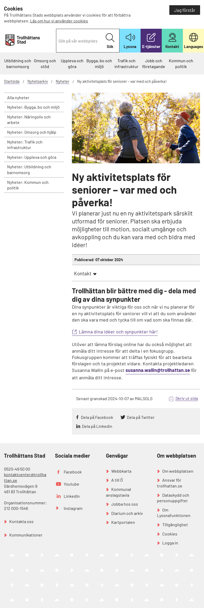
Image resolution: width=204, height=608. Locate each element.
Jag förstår (184, 10)
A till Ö (117, 479)
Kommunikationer (26, 534)
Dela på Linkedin (97, 426)
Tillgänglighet (175, 524)
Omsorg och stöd (45, 63)
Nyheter (62, 81)
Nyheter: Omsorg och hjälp (31, 132)
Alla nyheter (18, 97)
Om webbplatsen (177, 470)
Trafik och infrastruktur (126, 63)
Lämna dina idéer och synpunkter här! (118, 331)
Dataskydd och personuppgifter (173, 497)
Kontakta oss (21, 521)
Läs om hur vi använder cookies (59, 20)
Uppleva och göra (72, 63)
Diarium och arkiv (127, 513)
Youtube (71, 483)
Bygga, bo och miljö (99, 63)
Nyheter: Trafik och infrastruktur (25, 144)
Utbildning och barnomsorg (17, 63)
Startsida (12, 81)
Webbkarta (121, 470)
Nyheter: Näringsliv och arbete (29, 119)
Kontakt (82, 273)
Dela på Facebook (97, 417)
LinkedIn (72, 496)
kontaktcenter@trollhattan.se (25, 477)
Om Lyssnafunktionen (174, 512)
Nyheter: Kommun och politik (28, 185)
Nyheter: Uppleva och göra (31, 157)
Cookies (169, 533)
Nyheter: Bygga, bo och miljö (33, 106)
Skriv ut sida (186, 398)
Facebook (73, 471)
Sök (110, 41)
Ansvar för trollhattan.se (169, 482)
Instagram (73, 508)
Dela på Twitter (141, 417)
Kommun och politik (181, 63)
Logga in (170, 542)
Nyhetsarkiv (37, 81)
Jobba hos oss (124, 503)
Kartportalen (123, 522)
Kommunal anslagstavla (118, 492)
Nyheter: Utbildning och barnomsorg (29, 169)
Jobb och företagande (153, 63)
